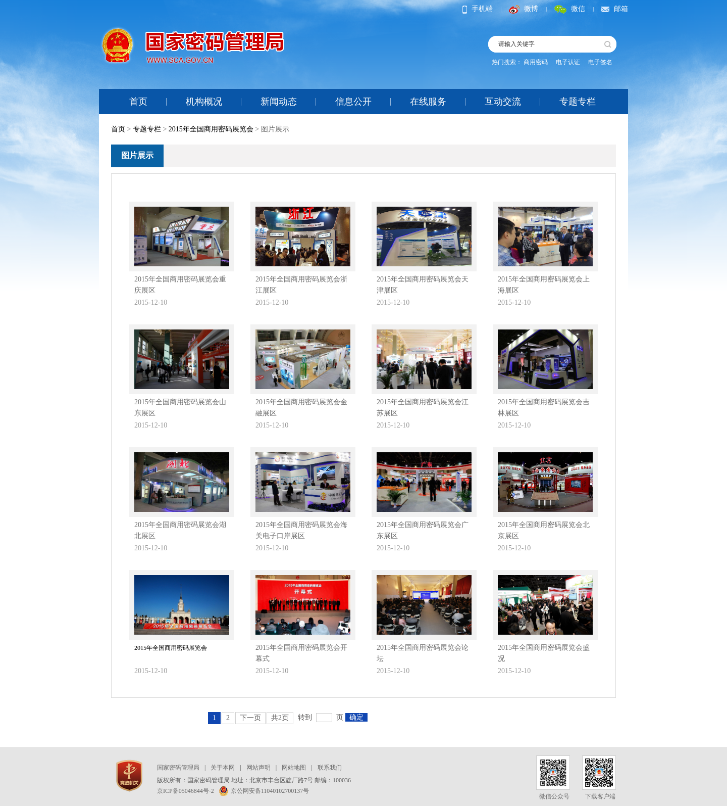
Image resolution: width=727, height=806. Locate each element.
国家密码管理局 (178, 767)
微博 (523, 9)
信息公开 (353, 102)
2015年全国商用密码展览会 (211, 129)
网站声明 (258, 767)
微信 (569, 9)
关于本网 (223, 767)
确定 (356, 717)
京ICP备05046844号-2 (185, 790)
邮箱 (614, 9)
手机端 (477, 9)
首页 (138, 102)
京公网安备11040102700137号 (264, 791)
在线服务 (428, 102)
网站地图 (294, 767)
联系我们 (330, 767)
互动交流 (503, 102)
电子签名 (600, 62)
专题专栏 (577, 102)
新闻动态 (279, 102)
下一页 (250, 718)
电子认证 (568, 62)
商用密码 (536, 62)
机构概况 (204, 102)
